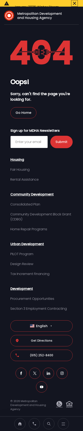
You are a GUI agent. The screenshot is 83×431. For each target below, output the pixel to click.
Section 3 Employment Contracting (38, 303)
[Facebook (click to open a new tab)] (21, 367)
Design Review (21, 258)
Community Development (32, 188)
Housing (17, 154)
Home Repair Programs (28, 223)
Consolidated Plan (25, 198)
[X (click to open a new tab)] (34, 367)
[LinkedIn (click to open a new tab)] (48, 367)
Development (21, 283)
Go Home (23, 107)
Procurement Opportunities (32, 293)
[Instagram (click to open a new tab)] (62, 367)
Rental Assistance (24, 174)
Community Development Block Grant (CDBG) (40, 211)
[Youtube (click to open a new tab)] (41, 381)
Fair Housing (20, 164)
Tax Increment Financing (29, 268)
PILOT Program (21, 248)
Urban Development (27, 238)
